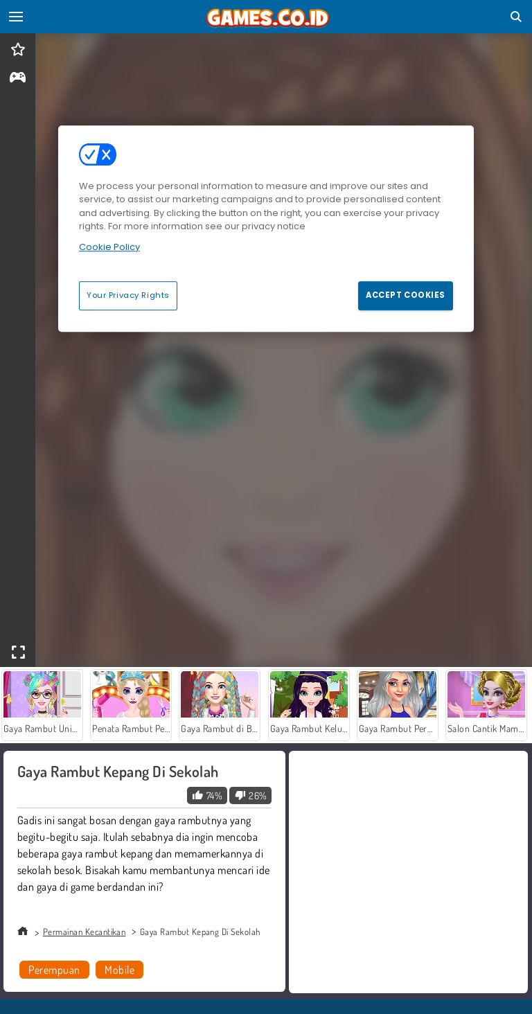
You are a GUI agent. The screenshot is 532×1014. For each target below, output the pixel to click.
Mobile (119, 970)
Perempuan (54, 970)
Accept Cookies (405, 295)
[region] (266, 228)
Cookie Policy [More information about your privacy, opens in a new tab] (109, 247)
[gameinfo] (18, 78)
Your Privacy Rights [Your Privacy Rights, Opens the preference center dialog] (128, 295)
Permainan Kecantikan (84, 931)
